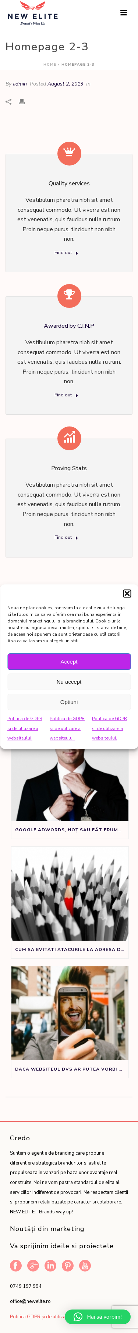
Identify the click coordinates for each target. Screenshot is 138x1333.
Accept (69, 661)
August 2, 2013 (65, 83)
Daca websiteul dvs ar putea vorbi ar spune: (71, 1069)
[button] (127, 593)
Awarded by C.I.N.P (69, 326)
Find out (66, 253)
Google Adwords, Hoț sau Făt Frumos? (71, 830)
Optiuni (69, 702)
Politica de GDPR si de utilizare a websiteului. (24, 728)
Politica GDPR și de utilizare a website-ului (56, 1317)
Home (49, 64)
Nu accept (69, 682)
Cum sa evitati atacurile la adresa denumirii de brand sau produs (71, 949)
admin (20, 83)
